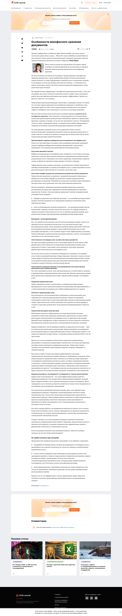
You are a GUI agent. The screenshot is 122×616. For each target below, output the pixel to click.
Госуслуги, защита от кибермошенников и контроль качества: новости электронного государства (93, 567)
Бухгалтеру (72, 8)
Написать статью (91, 2)
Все (16, 8)
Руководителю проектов (42, 8)
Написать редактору (60, 607)
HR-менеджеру (84, 8)
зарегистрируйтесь (68, 527)
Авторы (57, 604)
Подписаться (74, 22)
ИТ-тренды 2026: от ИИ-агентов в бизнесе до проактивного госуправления (24, 566)
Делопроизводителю (59, 8)
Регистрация (107, 2)
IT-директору (28, 8)
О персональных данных (61, 597)
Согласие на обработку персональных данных (61, 601)
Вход (100, 2)
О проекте (57, 594)
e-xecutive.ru (44, 486)
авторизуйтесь (56, 527)
